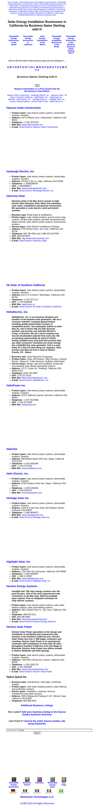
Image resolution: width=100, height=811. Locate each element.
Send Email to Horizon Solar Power (35, 671)
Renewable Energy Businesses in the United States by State (42, 6)
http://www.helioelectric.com (34, 378)
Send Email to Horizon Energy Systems (37, 621)
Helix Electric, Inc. (23, 99)
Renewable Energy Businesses (46, 2)
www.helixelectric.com (32, 493)
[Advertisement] (53, 148)
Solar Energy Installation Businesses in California (36, 13)
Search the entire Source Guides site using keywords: (44, 722)
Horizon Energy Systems (20, 101)
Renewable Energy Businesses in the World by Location (37, 3)
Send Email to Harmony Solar (33, 241)
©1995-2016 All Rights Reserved (37, 803)
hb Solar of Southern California (26, 285)
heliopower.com (29, 405)
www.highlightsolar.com (32, 578)
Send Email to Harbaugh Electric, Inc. (36, 191)
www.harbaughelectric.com (34, 188)
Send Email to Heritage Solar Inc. (34, 517)
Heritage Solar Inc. (40, 99)
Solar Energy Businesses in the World (42, 40)
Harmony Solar (57, 95)
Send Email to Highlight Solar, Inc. (35, 581)
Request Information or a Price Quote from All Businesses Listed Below (37, 90)
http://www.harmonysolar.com (35, 238)
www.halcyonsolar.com (32, 125)
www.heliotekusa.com (32, 468)
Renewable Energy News (52, 783)
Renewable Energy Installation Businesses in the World (57, 41)
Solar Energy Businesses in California (42, 9)
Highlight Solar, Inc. (57, 99)
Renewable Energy (26, 2)
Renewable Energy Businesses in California (24, 8)
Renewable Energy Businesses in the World (14, 40)
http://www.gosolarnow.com (34, 619)
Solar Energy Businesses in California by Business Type (37, 10)
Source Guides (13, 2)
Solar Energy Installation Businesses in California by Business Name (41, 14)
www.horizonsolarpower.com (35, 669)
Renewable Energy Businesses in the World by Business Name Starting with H (71, 44)
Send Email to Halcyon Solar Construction (38, 127)
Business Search (27, 782)
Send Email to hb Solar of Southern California (40, 307)
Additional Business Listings (37, 705)
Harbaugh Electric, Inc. (40, 95)
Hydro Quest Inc (56, 101)
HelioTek (11, 99)
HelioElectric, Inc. (41, 97)
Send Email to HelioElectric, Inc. (34, 380)
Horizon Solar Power (40, 101)
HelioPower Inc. (56, 97)
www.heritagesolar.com (32, 515)
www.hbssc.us (28, 304)
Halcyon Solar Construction (18, 95)
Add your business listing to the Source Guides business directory (44, 713)
